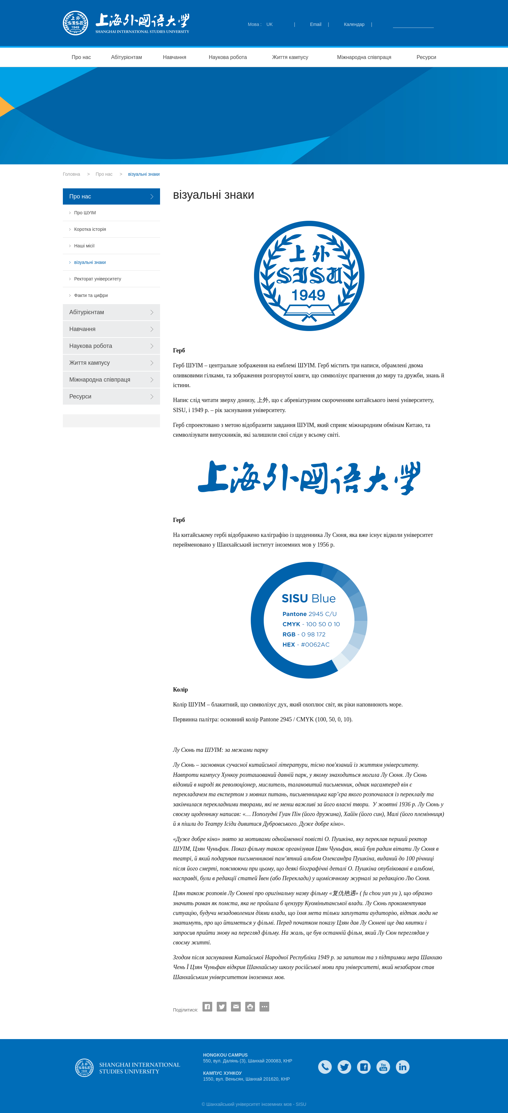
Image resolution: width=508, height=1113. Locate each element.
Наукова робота (228, 57)
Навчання (174, 57)
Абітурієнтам (126, 57)
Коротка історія (90, 229)
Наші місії (84, 245)
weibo (383, 1067)
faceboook (364, 1067)
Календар (354, 24)
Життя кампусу (290, 57)
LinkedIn (403, 1067)
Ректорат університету (97, 278)
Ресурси (426, 57)
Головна (71, 174)
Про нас (81, 57)
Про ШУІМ (85, 212)
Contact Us (325, 1067)
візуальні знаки (90, 262)
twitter (344, 1067)
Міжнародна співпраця (364, 57)
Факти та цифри (91, 295)
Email (315, 24)
